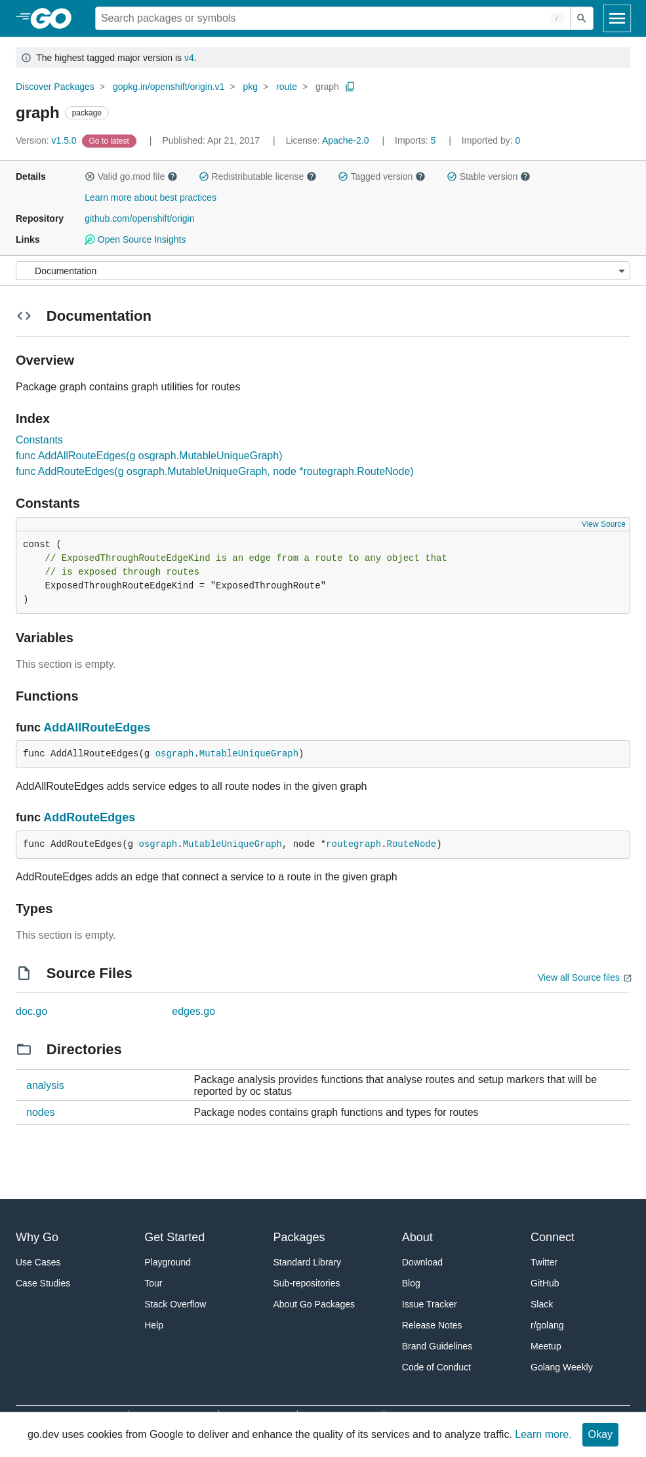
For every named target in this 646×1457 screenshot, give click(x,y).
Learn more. (543, 1434)
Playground (167, 1262)
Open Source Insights (135, 239)
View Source (604, 524)
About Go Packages (314, 1304)
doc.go (31, 1011)
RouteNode (412, 844)
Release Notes (432, 1325)
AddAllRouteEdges (96, 727)
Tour (153, 1283)
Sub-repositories (306, 1283)
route (286, 86)
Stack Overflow (175, 1304)
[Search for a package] (333, 18)
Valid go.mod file (131, 176)
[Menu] (323, 270)
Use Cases (38, 1262)
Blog (411, 1283)
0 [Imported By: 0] (491, 140)
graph (327, 86)
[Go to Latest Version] (110, 140)
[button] (90, 176)
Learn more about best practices (150, 197)
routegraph (353, 844)
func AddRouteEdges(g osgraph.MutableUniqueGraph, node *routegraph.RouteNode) (215, 471)
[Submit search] (582, 18)
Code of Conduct (436, 1367)
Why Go (37, 1237)
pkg (250, 86)
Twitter (544, 1262)
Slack (542, 1304)
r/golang (547, 1325)
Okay (600, 1434)
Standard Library (307, 1262)
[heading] (55, 18)
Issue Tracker (429, 1304)
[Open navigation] (617, 18)
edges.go (193, 1011)
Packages (299, 1237)
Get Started (174, 1237)
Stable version (489, 176)
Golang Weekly (562, 1367)
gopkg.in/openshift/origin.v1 (168, 86)
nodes (40, 1112)
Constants (39, 439)
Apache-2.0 (345, 140)
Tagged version (382, 176)
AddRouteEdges (89, 817)
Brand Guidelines (437, 1346)
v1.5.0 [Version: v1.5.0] (47, 140)
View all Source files (579, 977)
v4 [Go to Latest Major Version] (189, 57)
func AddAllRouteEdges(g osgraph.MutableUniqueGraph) (149, 455)
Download (422, 1262)
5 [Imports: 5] (416, 140)
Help (153, 1325)
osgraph (174, 754)
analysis (45, 1085)
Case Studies (43, 1283)
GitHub (545, 1283)
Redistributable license (258, 176)
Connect (553, 1237)
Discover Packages (55, 86)
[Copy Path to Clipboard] (350, 86)
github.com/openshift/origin (139, 218)
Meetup (546, 1346)
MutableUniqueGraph (248, 754)
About (417, 1237)
